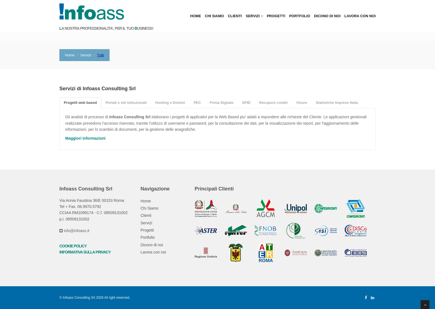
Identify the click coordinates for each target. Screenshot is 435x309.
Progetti (276, 16)
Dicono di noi (327, 16)
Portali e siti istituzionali (126, 103)
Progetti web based (80, 103)
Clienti (235, 16)
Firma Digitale (222, 103)
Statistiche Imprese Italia (337, 103)
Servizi (254, 16)
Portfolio (299, 16)
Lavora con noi (360, 16)
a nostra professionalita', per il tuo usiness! (106, 28)
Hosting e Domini (170, 103)
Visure (301, 103)
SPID (246, 103)
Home (195, 16)
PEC (197, 103)
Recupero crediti (273, 103)
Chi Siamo (214, 16)
